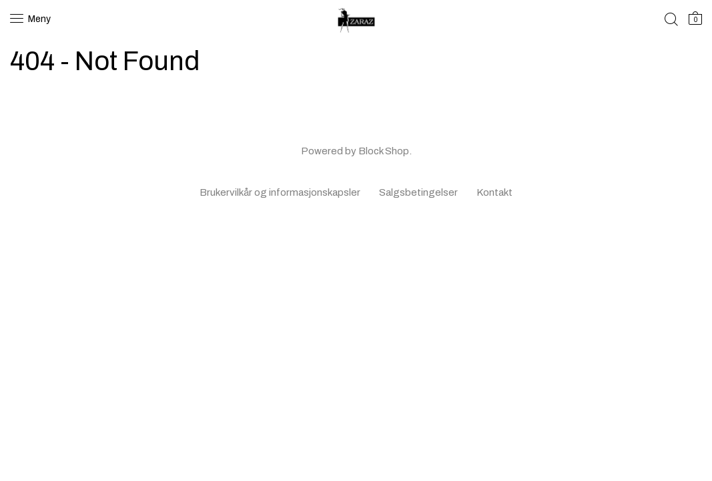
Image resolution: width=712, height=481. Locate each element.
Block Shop (383, 151)
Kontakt (494, 192)
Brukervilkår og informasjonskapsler (280, 192)
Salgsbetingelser (418, 192)
